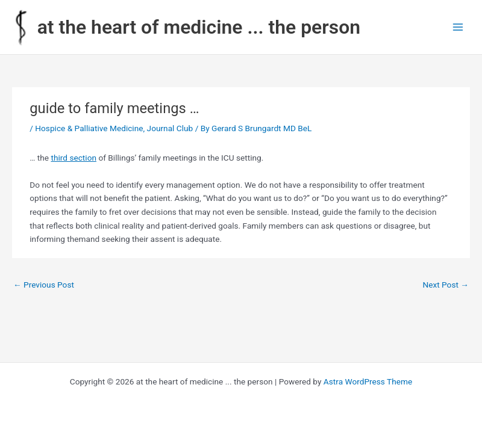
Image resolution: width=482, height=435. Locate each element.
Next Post (445, 284)
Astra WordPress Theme (368, 381)
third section (73, 157)
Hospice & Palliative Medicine (89, 128)
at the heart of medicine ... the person (198, 27)
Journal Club (170, 128)
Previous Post (43, 284)
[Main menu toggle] (458, 27)
